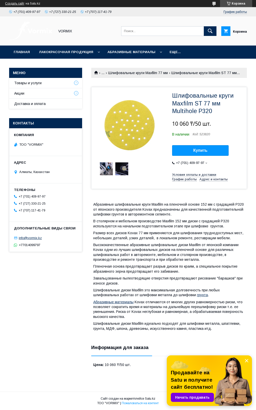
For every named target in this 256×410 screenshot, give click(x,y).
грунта (202, 295)
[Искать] (210, 31)
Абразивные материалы (131, 52)
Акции (19, 93)
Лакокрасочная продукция (66, 52)
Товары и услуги (28, 83)
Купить (200, 150)
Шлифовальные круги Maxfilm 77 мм (138, 73)
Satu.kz (150, 398)
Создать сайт (14, 3)
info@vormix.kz (30, 238)
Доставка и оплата (30, 104)
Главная (22, 52)
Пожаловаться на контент (140, 403)
